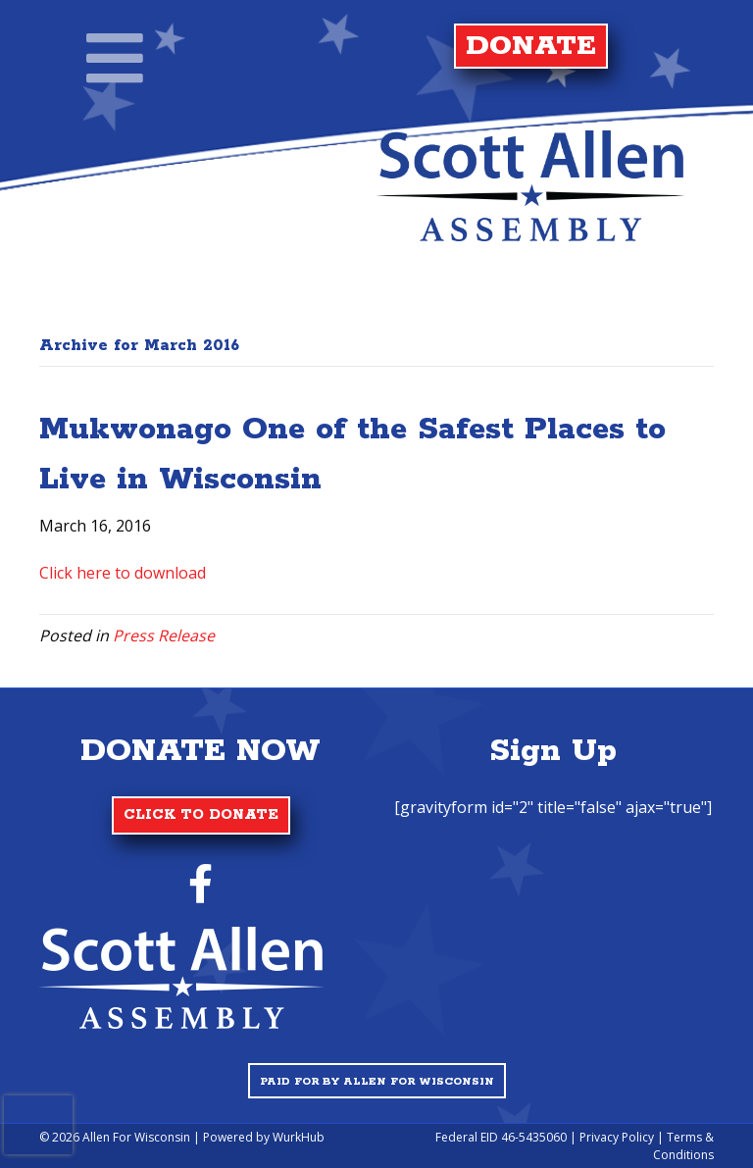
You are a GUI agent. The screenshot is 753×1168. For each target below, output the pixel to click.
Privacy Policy (616, 1137)
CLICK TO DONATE (201, 815)
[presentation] (38, 1124)
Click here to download (122, 573)
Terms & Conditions (683, 1145)
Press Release (164, 635)
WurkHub (299, 1137)
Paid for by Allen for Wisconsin (377, 1082)
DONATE (531, 46)
